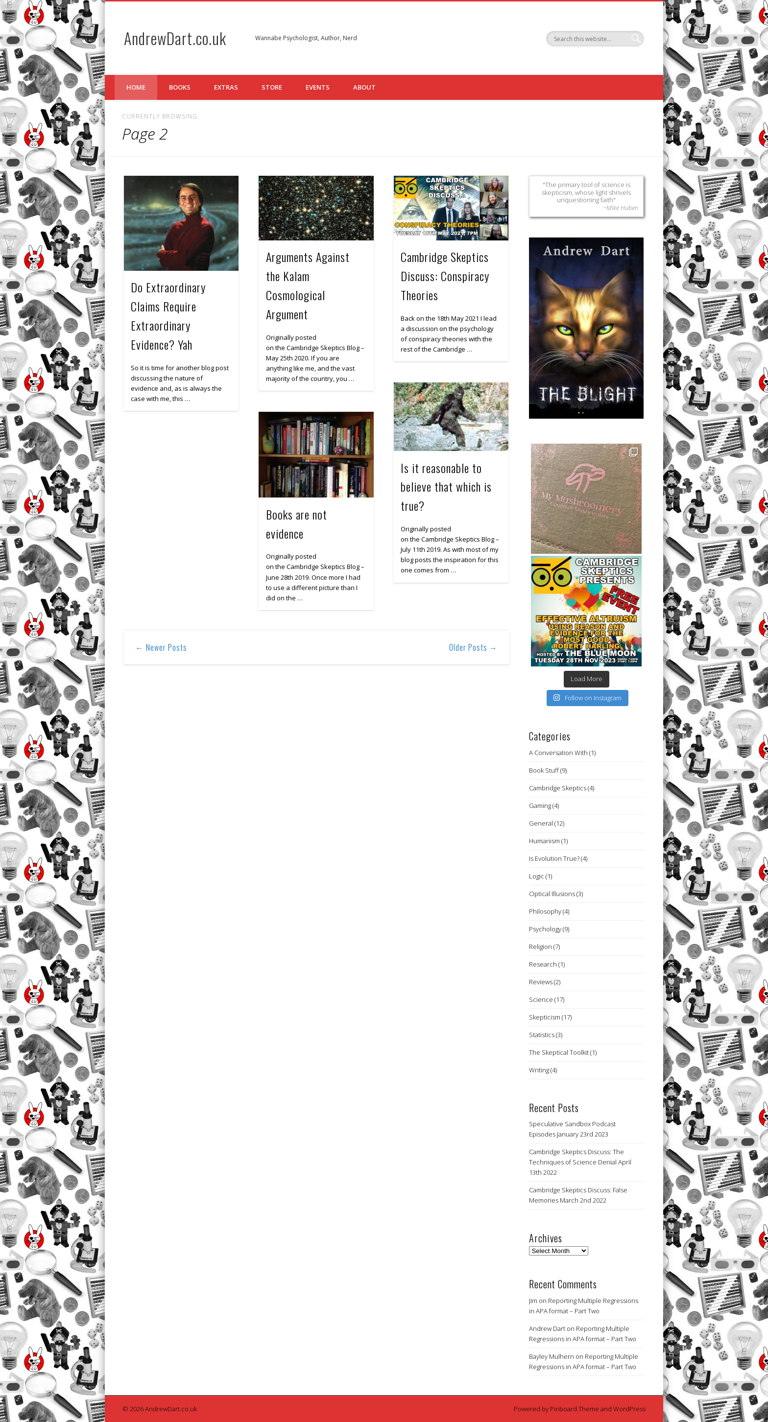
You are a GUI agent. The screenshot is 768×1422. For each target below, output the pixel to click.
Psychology (545, 928)
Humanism (544, 840)
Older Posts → (473, 647)
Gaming (540, 805)
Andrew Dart (547, 1328)
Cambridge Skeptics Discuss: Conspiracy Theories (445, 276)
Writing (539, 1070)
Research (543, 964)
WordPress (629, 1408)
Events (318, 87)
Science (541, 999)
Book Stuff (544, 770)
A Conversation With (558, 752)
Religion (540, 946)
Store (272, 87)
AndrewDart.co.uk (175, 37)
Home (135, 87)
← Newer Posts (161, 647)
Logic (536, 876)
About (364, 87)
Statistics (541, 1034)
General (541, 823)
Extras (226, 87)
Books (180, 87)
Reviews (540, 981)
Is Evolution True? (554, 858)
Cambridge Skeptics (557, 787)
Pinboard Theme (574, 1408)
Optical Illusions (552, 893)
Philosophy (545, 911)
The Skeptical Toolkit (559, 1052)
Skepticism (544, 1017)
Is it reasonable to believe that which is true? (446, 487)
